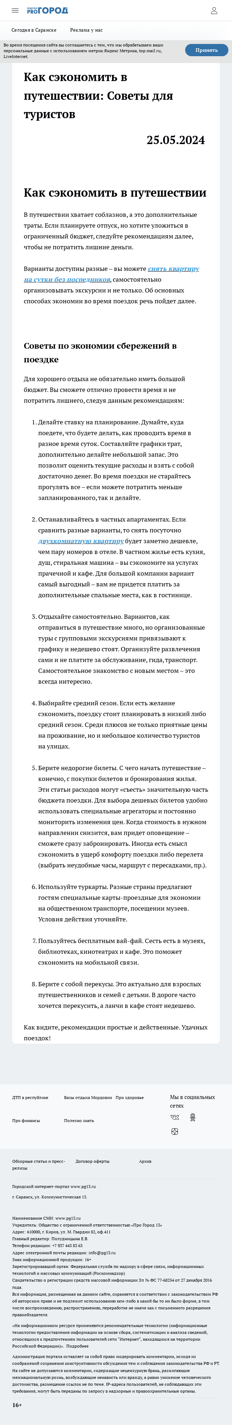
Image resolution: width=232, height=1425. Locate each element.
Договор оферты (93, 1161)
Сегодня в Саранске (34, 30)
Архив (145, 1161)
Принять (207, 50)
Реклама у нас (86, 30)
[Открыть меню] (15, 10)
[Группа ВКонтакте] (175, 1117)
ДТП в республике (30, 1097)
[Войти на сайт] (214, 10)
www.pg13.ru (83, 1186)
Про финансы (26, 1120)
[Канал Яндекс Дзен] (175, 1132)
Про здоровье (130, 1097)
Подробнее (77, 1346)
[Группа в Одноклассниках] (193, 1117)
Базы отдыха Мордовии (88, 1097)
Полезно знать (79, 1120)
